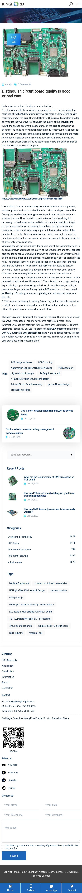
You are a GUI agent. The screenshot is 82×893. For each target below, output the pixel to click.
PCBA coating (45, 362)
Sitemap (46, 875)
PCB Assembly (65, 368)
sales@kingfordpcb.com (21, 701)
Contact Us (7, 688)
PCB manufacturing (41, 555)
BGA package (16, 597)
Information (8, 677)
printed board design (58, 384)
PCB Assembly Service (41, 549)
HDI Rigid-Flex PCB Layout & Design (27, 590)
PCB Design (41, 542)
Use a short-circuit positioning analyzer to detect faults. (47, 412)
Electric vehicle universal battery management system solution (30, 431)
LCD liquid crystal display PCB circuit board (30, 611)
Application (7, 666)
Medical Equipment (19, 583)
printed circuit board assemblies (51, 583)
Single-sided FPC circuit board (53, 626)
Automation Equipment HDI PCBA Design (32, 368)
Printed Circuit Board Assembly (27, 384)
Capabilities (8, 671)
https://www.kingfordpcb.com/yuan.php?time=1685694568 (32, 198)
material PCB (35, 633)
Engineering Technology (41, 536)
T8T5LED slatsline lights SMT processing (29, 619)
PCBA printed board (50, 373)
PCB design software (21, 362)
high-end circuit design (22, 373)
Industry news (41, 562)
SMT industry (16, 633)
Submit (14, 855)
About (5, 682)
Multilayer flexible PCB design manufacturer (31, 604)
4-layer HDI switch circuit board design (30, 379)
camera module (59, 590)
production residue (20, 390)
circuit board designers (20, 626)
